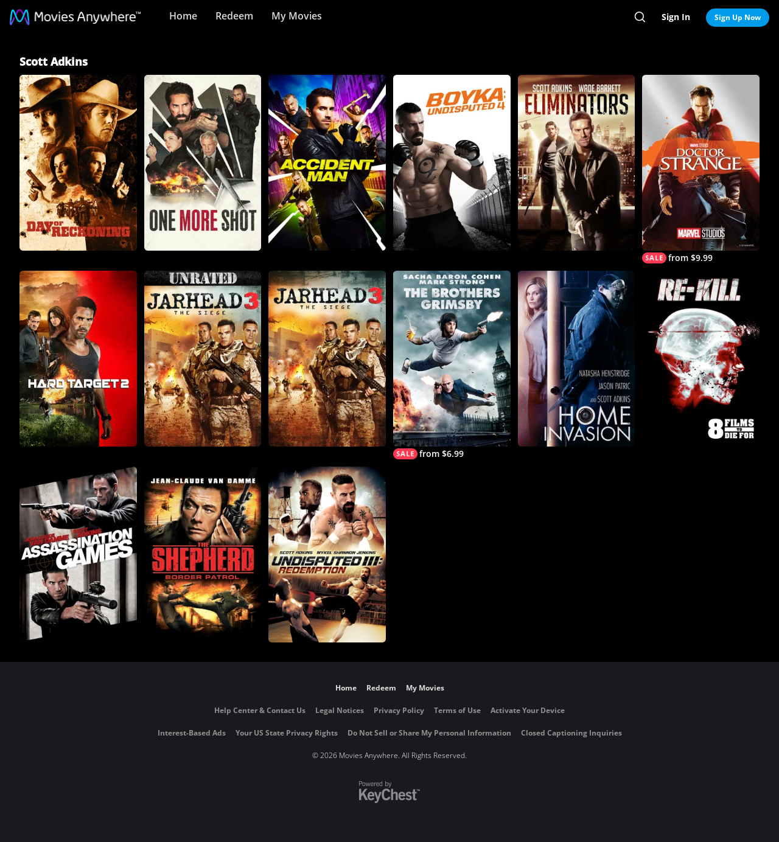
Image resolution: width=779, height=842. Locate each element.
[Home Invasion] (576, 359)
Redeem (234, 16)
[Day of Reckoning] (78, 163)
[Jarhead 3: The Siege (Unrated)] (203, 359)
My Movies (296, 16)
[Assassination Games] (78, 554)
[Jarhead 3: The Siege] (327, 359)
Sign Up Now (737, 17)
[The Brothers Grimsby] (452, 365)
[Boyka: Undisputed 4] (452, 163)
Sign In (676, 17)
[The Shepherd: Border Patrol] (203, 554)
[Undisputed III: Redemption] (327, 554)
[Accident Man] (327, 163)
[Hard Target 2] (78, 359)
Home (183, 16)
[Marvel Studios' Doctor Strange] (701, 169)
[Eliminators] (576, 163)
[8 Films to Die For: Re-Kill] (701, 359)
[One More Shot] (203, 163)
